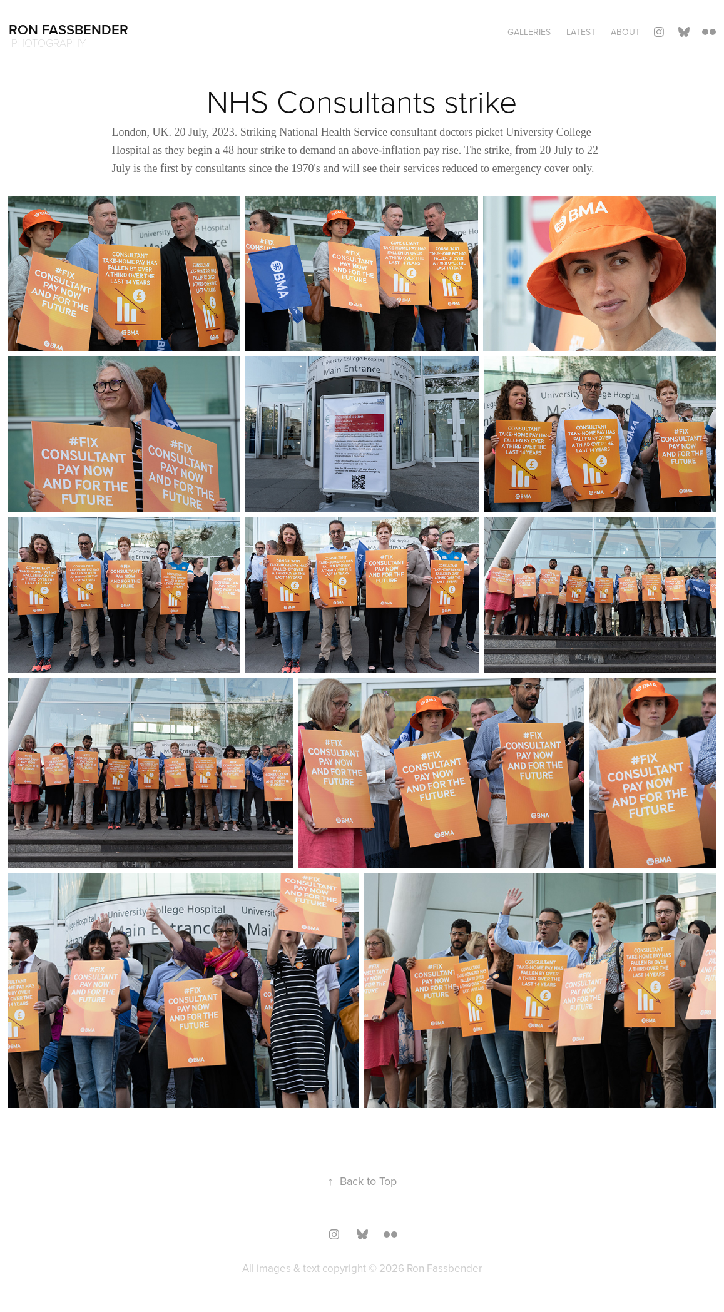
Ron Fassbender (68, 29)
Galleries (529, 32)
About (625, 32)
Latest (581, 32)
